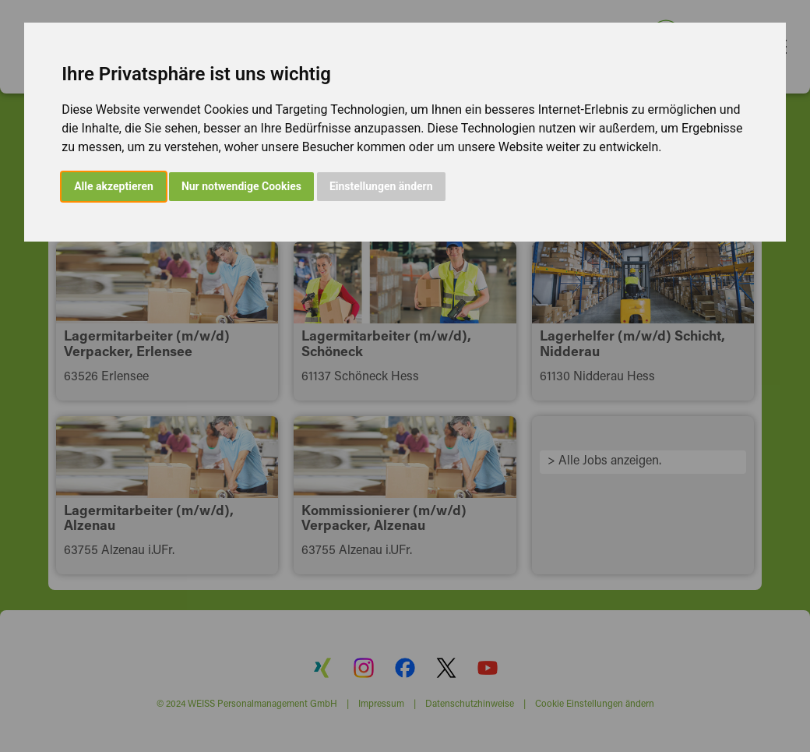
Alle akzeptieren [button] (113, 186)
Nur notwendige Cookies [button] (241, 186)
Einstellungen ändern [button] (381, 186)
